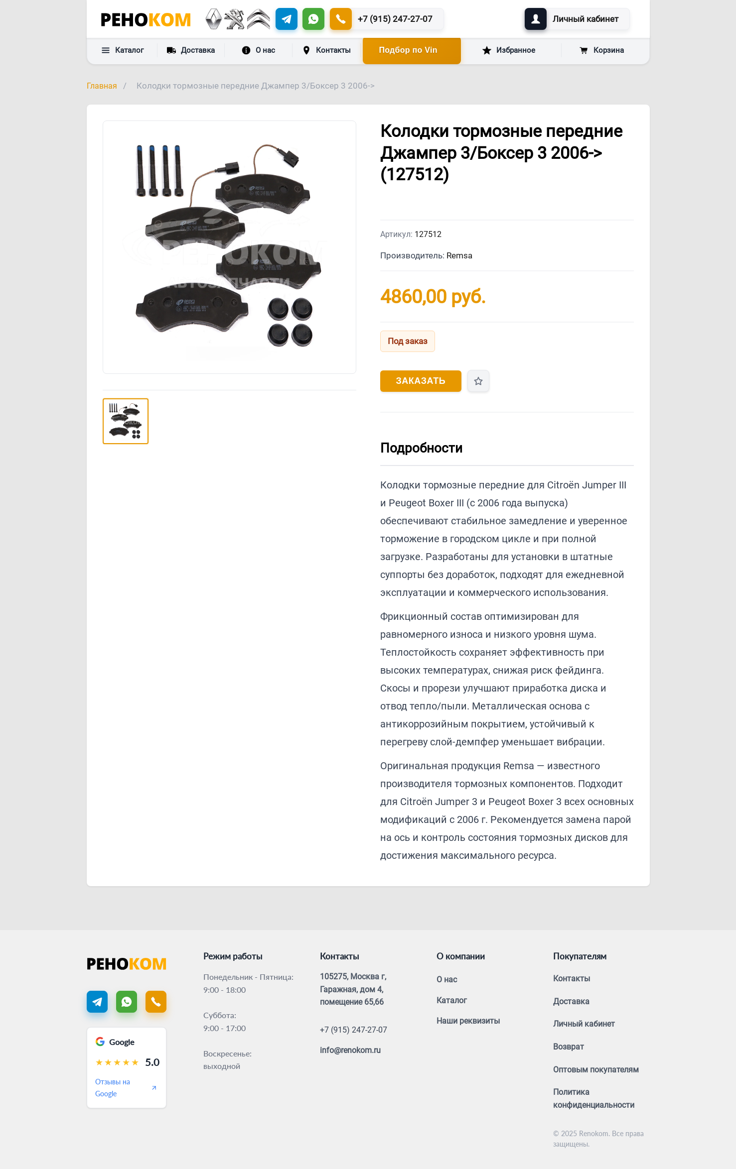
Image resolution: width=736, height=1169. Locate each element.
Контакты (326, 50)
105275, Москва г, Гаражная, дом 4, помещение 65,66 (353, 989)
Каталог (122, 50)
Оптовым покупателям (596, 1069)
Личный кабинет (584, 1024)
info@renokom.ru (350, 1050)
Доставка (191, 50)
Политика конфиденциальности (593, 1098)
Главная (102, 86)
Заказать (421, 381)
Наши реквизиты (468, 1021)
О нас (258, 50)
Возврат (568, 1047)
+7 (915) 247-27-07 (353, 1030)
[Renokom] (146, 19)
